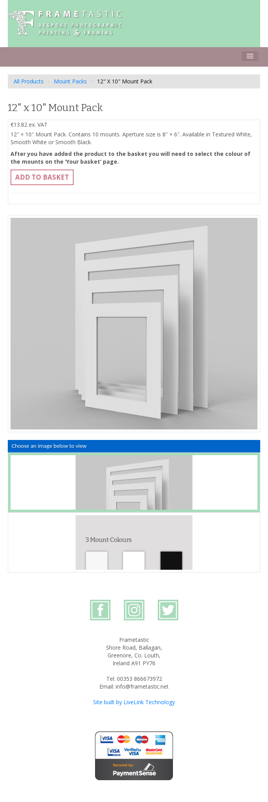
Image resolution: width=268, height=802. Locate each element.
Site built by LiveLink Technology (134, 702)
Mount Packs (70, 81)
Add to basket (42, 177)
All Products (29, 81)
